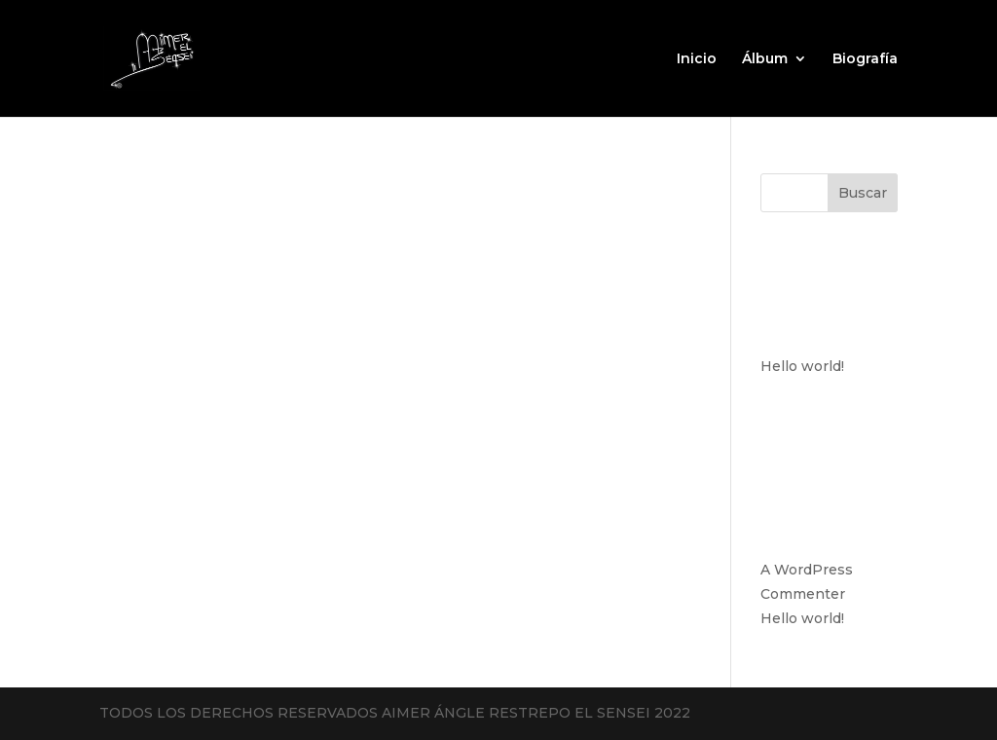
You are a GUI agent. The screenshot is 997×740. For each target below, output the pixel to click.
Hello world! (802, 366)
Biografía (865, 59)
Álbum (765, 59)
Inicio (697, 59)
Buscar (862, 193)
